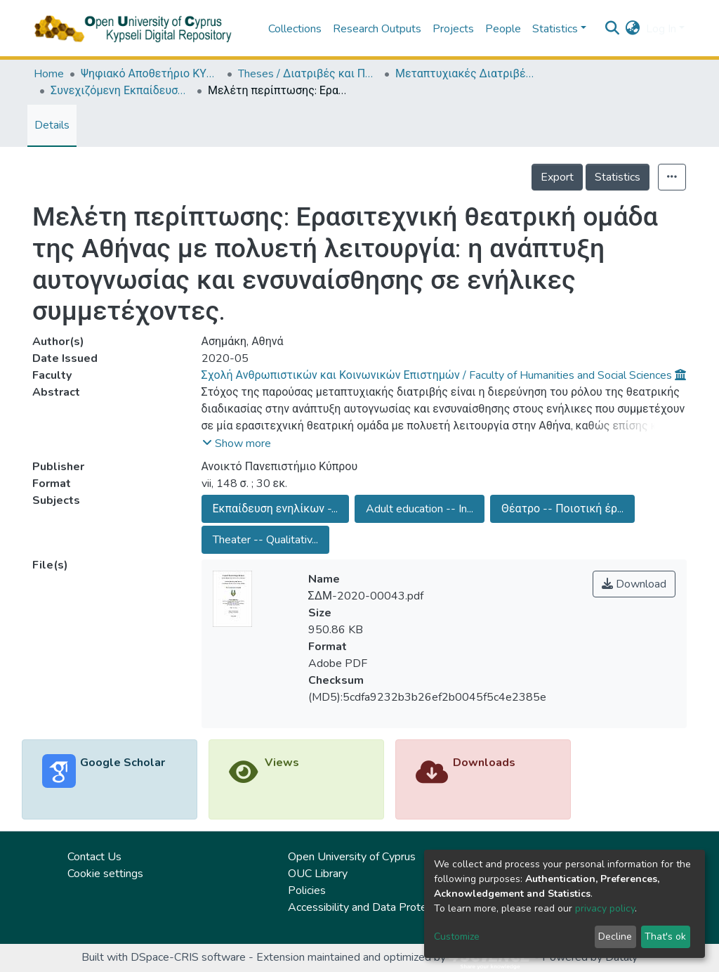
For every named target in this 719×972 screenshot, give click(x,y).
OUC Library (318, 873)
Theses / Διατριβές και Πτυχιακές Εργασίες (308, 74)
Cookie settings (105, 873)
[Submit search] (612, 28)
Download (634, 584)
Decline (615, 936)
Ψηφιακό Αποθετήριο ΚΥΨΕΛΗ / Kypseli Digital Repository (151, 74)
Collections (295, 29)
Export (557, 177)
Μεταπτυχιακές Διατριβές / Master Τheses (465, 74)
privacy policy (605, 908)
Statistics (617, 177)
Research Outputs (377, 29)
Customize (457, 936)
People (503, 29)
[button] (633, 28)
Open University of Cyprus (352, 856)
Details (52, 125)
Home (49, 74)
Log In (661, 29)
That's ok (665, 936)
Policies (307, 890)
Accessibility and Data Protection (369, 907)
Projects (453, 29)
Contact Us (94, 856)
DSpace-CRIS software (188, 957)
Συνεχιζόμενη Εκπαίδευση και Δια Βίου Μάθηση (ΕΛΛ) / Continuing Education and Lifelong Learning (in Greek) (121, 90)
